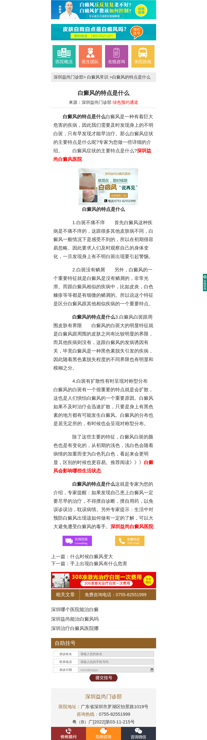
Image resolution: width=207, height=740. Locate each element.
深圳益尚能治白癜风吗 (75, 619)
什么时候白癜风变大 (91, 556)
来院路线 (142, 56)
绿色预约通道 (125, 102)
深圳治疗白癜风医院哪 (75, 628)
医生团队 (90, 56)
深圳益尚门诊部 (68, 77)
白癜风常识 (97, 77)
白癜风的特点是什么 (131, 77)
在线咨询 (116, 56)
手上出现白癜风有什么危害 (98, 563)
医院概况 (64, 56)
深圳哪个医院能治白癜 (75, 609)
